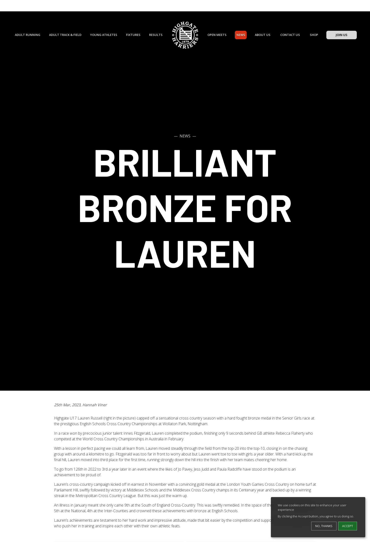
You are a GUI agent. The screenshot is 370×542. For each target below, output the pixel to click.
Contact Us (290, 35)
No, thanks (323, 526)
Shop (314, 35)
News (240, 35)
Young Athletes (103, 35)
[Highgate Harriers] (185, 35)
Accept (347, 526)
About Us (262, 35)
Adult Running (27, 35)
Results (156, 35)
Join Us (341, 35)
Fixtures (133, 35)
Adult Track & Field (65, 35)
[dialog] (318, 517)
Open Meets (217, 35)
